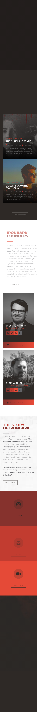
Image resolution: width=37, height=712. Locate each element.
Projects (18, 587)
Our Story (10, 483)
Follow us (18, 515)
